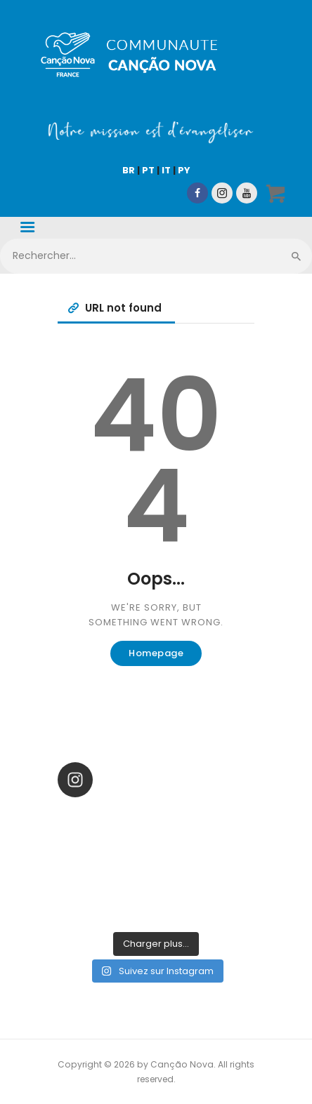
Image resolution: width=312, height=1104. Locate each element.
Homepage (156, 653)
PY (184, 170)
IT (166, 170)
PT (148, 170)
